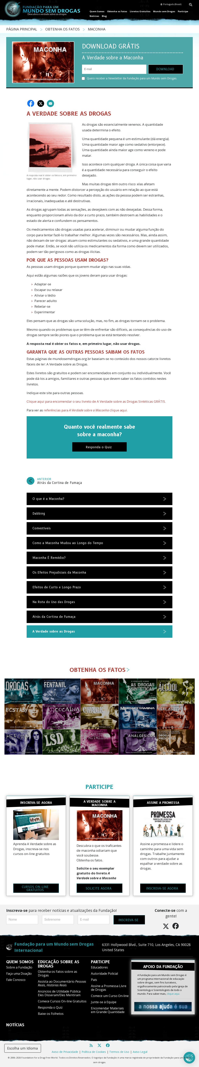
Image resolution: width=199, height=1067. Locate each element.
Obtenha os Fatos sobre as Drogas (57, 973)
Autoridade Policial (104, 973)
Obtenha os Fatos (117, 11)
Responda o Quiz (50, 1007)
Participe (183, 11)
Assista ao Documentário (62, 983)
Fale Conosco (15, 979)
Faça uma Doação (19, 973)
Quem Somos (97, 11)
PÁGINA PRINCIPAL (22, 29)
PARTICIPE (99, 786)
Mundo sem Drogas (164, 11)
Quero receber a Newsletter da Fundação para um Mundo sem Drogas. (129, 78)
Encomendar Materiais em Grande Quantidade (108, 1010)
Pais (94, 979)
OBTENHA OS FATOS (63, 29)
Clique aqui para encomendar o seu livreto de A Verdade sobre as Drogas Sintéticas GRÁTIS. (96, 401)
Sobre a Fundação (19, 967)
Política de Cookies (94, 1051)
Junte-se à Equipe (103, 1002)
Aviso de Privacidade (65, 1051)
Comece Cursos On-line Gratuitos (62, 1001)
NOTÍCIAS (15, 1024)
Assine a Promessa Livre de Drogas (108, 987)
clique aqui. (173, 993)
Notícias (94, 16)
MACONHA (96, 29)
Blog (104, 16)
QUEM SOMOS (20, 961)
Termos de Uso (119, 1051)
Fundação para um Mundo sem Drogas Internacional (54, 946)
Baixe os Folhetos (51, 1013)
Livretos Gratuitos (140, 11)
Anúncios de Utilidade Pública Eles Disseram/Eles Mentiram (59, 993)
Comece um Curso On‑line (110, 995)
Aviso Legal (140, 1051)
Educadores (99, 967)
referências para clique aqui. (86, 410)
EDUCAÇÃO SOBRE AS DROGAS (58, 963)
